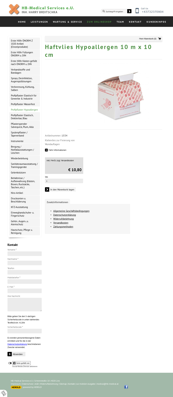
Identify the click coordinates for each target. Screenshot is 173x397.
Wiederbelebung (19, 158)
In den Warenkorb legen (62, 189)
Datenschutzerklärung (17, 344)
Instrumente (17, 141)
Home (22, 21)
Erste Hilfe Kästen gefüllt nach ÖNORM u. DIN (24, 62)
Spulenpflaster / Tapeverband (19, 134)
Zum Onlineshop (99, 21)
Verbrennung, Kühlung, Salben (22, 88)
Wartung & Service (67, 21)
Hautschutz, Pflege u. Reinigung (22, 231)
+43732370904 (150, 13)
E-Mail (10, 286)
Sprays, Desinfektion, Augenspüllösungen (21, 80)
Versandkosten (60, 222)
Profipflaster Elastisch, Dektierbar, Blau (22, 117)
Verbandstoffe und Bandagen (20, 71)
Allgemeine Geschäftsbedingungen (71, 211)
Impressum (16, 384)
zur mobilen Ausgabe (85, 384)
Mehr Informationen (57, 150)
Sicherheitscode (15, 327)
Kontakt (135, 21)
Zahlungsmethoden (63, 226)
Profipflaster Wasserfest (23, 104)
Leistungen (39, 21)
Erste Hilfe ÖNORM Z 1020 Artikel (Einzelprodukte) (22, 43)
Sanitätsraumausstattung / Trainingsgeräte (24, 165)
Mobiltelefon (13, 277)
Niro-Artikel (17, 192)
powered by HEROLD (32, 387)
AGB (37, 384)
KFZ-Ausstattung (19, 207)
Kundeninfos (156, 21)
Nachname (12, 259)
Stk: (46, 177)
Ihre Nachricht (13, 296)
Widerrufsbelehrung (63, 218)
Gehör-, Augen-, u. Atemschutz (20, 223)
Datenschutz (27, 384)
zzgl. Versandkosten (65, 160)
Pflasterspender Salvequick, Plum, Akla (22, 125)
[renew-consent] (3, 393)
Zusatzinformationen (57, 202)
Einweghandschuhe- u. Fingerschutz (22, 214)
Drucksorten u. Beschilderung (18, 200)
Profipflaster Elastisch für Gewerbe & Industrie (23, 97)
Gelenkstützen (18, 172)
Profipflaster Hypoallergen (24, 109)
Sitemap (63, 384)
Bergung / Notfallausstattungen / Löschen (22, 149)
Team (120, 21)
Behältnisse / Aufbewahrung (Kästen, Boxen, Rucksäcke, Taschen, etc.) (23, 183)
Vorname (12, 249)
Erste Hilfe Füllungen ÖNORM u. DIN (22, 54)
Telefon (10, 268)
